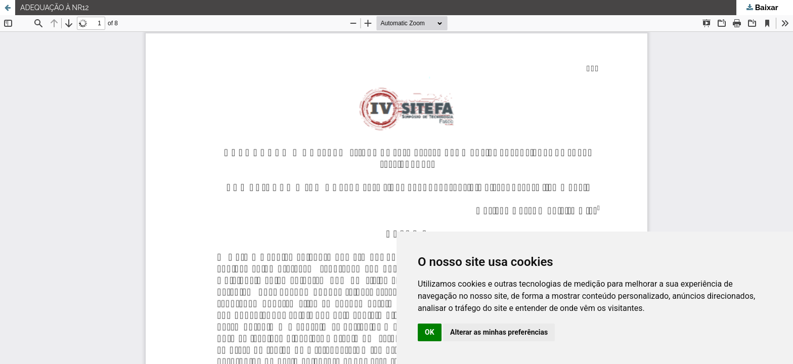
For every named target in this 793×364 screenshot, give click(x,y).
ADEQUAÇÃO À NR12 (54, 8)
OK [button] (429, 332)
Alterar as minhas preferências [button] (499, 332)
